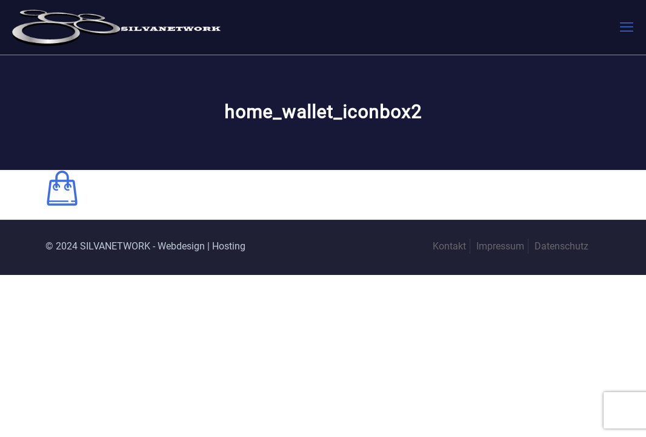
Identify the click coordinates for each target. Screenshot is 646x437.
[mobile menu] (626, 27)
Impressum (500, 246)
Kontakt (449, 246)
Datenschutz (561, 246)
